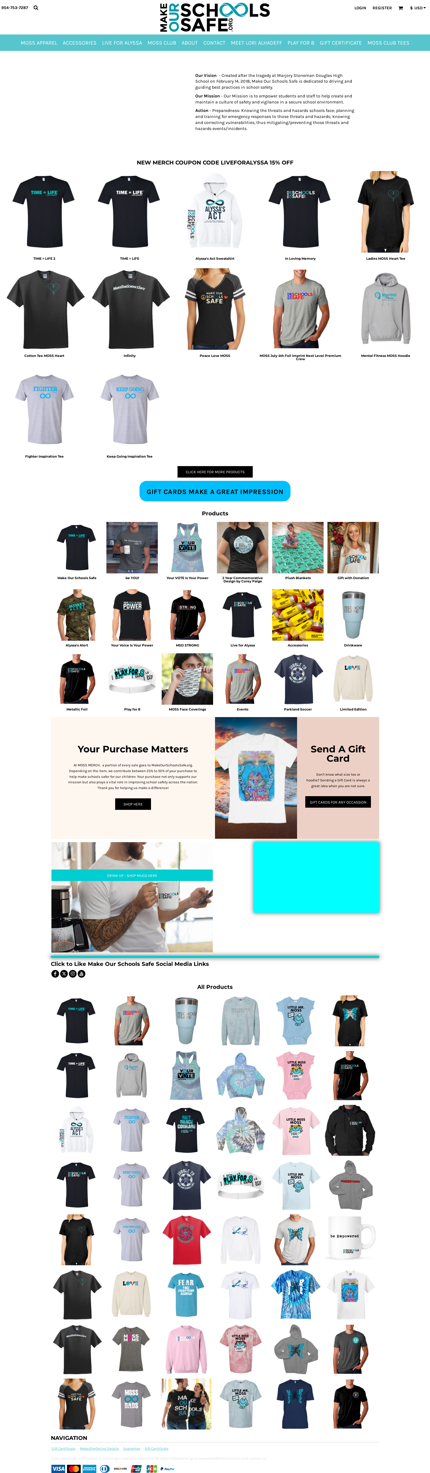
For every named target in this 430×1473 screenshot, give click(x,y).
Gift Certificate (63, 1448)
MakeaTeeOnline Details (99, 1448)
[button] (35, 7)
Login (360, 7)
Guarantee (131, 1448)
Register (382, 7)
